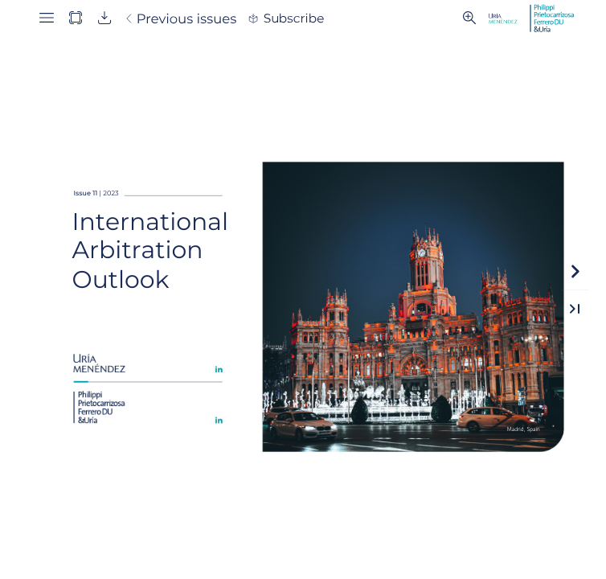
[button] (46, 18)
